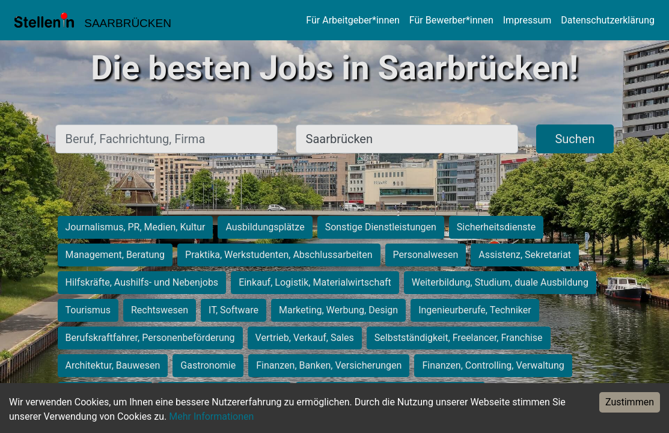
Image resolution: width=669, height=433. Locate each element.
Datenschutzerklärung (608, 20)
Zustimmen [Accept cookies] (629, 402)
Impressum (527, 20)
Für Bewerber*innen (451, 20)
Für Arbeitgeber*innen (352, 20)
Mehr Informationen (211, 416)
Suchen (574, 139)
